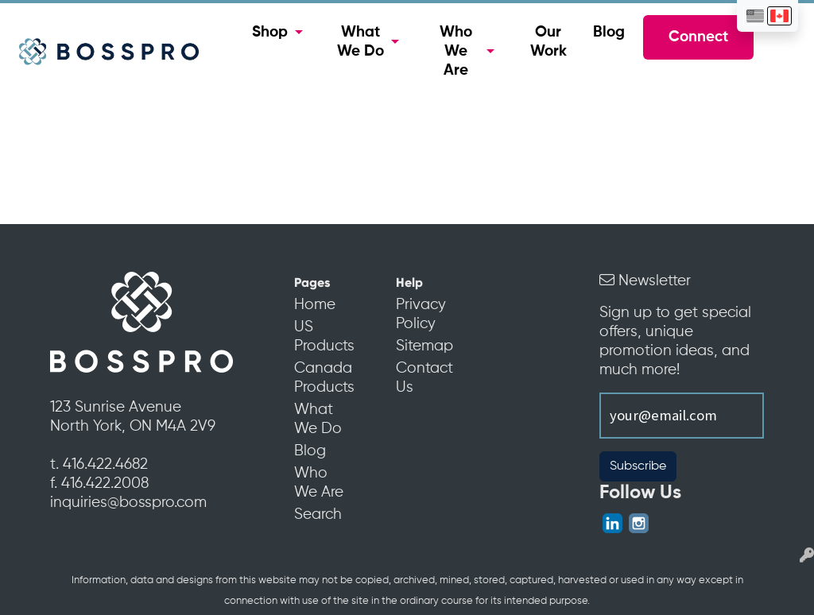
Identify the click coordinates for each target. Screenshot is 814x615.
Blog (609, 32)
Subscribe (638, 466)
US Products (322, 337)
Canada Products (322, 378)
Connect (698, 37)
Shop (270, 32)
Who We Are (456, 51)
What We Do (360, 42)
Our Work (548, 42)
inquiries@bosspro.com (128, 503)
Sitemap (424, 346)
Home (314, 305)
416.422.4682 (105, 465)
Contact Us (424, 378)
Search (318, 515)
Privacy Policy (421, 314)
